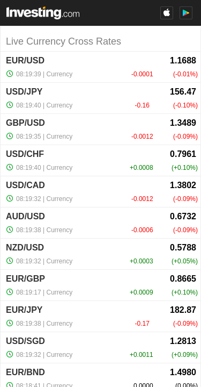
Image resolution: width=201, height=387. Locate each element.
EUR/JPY (24, 309)
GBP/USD (25, 122)
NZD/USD (25, 247)
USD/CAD (25, 185)
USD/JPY (24, 91)
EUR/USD (25, 60)
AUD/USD (25, 216)
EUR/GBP (25, 278)
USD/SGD (25, 341)
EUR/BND (25, 372)
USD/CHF (25, 154)
